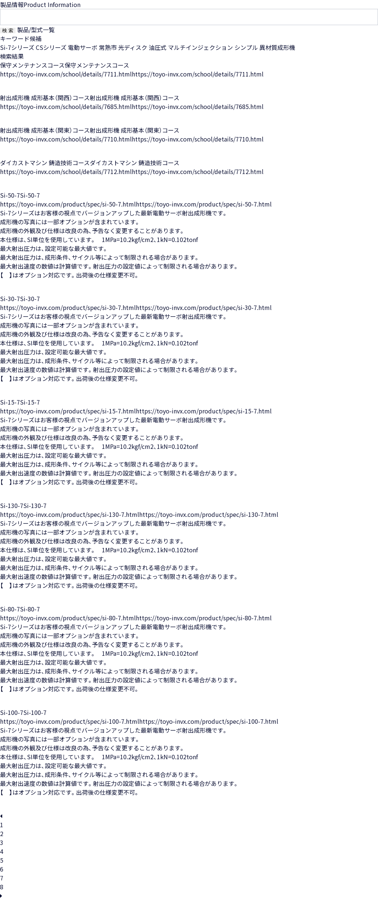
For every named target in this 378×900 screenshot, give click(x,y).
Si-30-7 (10, 298)
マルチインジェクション (200, 47)
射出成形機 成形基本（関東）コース (45, 130)
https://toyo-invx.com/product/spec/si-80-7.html (68, 617)
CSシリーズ (51, 47)
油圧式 (157, 47)
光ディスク (132, 47)
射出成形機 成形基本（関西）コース (45, 97)
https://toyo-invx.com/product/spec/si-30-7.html (68, 307)
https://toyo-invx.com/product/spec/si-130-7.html (69, 514)
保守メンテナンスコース (32, 65)
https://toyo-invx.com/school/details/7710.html (66, 138)
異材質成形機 (277, 47)
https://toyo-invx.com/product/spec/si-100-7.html (69, 721)
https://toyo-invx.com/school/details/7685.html (66, 106)
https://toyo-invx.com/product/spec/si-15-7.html (68, 410)
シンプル (246, 47)
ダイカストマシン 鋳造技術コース (45, 162)
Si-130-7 (11, 505)
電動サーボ (82, 47)
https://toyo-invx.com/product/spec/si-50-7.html (68, 204)
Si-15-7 (10, 402)
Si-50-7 (10, 195)
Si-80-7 (10, 608)
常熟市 (108, 47)
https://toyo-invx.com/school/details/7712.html (66, 171)
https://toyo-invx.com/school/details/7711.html (66, 73)
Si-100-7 (11, 712)
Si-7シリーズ (17, 47)
